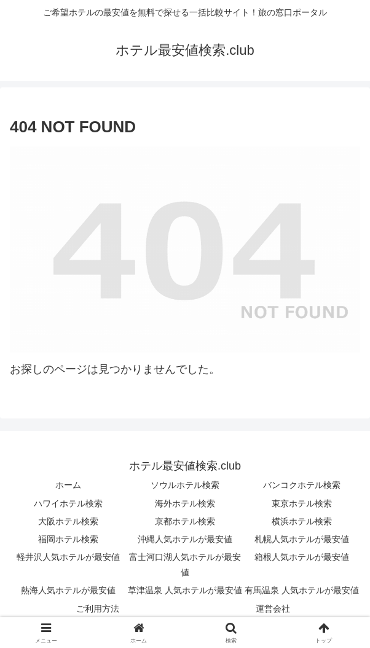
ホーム (68, 485)
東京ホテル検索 (302, 503)
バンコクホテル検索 (301, 485)
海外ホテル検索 (185, 503)
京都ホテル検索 (185, 521)
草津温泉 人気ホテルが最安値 (185, 590)
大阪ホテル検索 (68, 521)
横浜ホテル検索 (302, 521)
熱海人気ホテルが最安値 (68, 590)
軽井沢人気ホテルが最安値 (68, 557)
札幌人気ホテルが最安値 (301, 539)
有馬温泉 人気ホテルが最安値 (302, 590)
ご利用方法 (97, 609)
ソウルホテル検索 (185, 485)
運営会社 (273, 609)
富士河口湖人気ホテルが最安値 (185, 564)
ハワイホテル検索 (68, 503)
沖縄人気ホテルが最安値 (185, 539)
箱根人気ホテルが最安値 (301, 557)
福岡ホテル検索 (68, 539)
